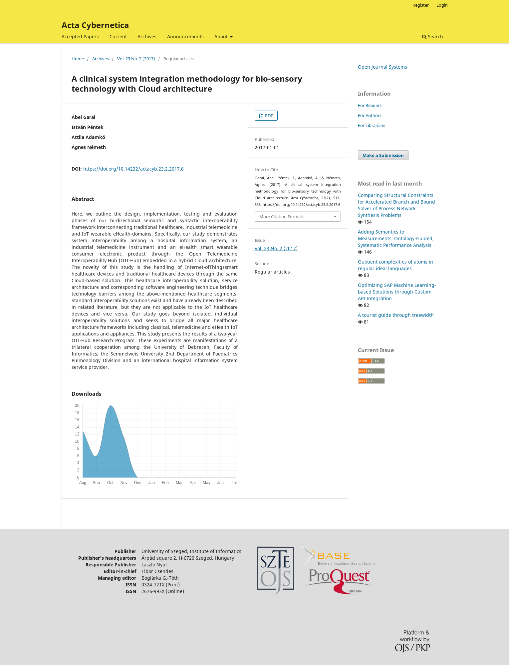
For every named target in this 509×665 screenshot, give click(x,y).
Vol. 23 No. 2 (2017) (136, 59)
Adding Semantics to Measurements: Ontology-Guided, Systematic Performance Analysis (396, 238)
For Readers (370, 105)
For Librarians (371, 125)
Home (78, 59)
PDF (268, 116)
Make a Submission (383, 155)
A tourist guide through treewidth (396, 315)
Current (118, 36)
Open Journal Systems (382, 67)
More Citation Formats (281, 217)
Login (442, 5)
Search (432, 36)
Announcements (185, 36)
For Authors (370, 115)
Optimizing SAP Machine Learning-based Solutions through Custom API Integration (397, 292)
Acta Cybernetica (95, 24)
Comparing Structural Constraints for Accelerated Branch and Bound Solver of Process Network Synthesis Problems (396, 205)
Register (420, 5)
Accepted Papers (80, 36)
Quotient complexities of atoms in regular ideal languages (395, 265)
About (221, 36)
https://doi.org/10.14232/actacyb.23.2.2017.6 (133, 169)
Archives (146, 36)
